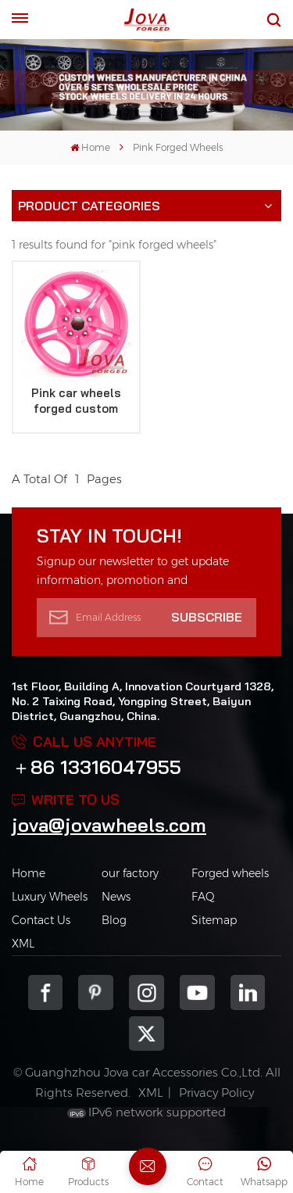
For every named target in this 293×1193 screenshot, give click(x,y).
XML (23, 944)
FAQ (203, 897)
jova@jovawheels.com (109, 825)
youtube (197, 992)
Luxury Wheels (50, 897)
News (116, 897)
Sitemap (214, 920)
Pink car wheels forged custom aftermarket (76, 401)
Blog (114, 920)
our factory (130, 873)
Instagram (146, 992)
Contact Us (41, 920)
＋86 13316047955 (96, 767)
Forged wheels (230, 873)
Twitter (146, 1033)
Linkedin (248, 992)
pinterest (95, 992)
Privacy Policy (216, 1092)
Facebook (45, 992)
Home (90, 147)
